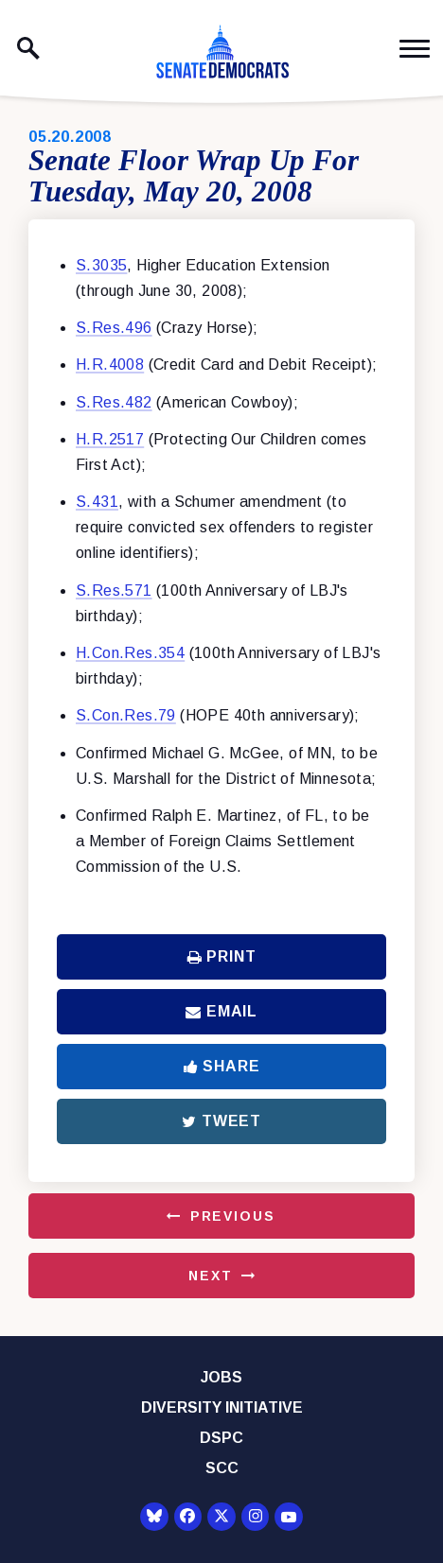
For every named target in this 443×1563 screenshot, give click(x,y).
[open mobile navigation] (414, 48)
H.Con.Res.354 (130, 653)
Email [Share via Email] (221, 1011)
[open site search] (28, 48)
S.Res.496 (114, 328)
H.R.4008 (110, 364)
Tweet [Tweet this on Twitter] (221, 1121)
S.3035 (101, 265)
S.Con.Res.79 (126, 715)
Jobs (221, 1377)
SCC (222, 1468)
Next (210, 1275)
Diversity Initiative (222, 1407)
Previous (232, 1216)
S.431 (97, 502)
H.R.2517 (110, 439)
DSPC (221, 1438)
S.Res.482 (114, 402)
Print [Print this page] (222, 956)
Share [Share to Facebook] (222, 1066)
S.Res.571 (114, 590)
